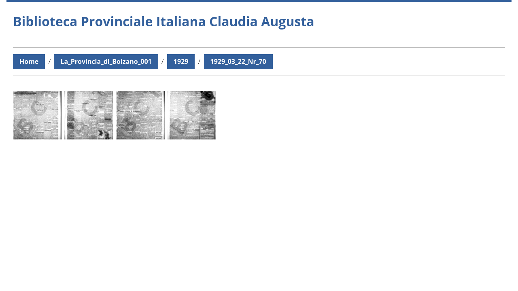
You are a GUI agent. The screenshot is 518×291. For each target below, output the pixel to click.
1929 (181, 61)
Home (28, 61)
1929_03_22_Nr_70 (238, 61)
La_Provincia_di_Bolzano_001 (105, 61)
